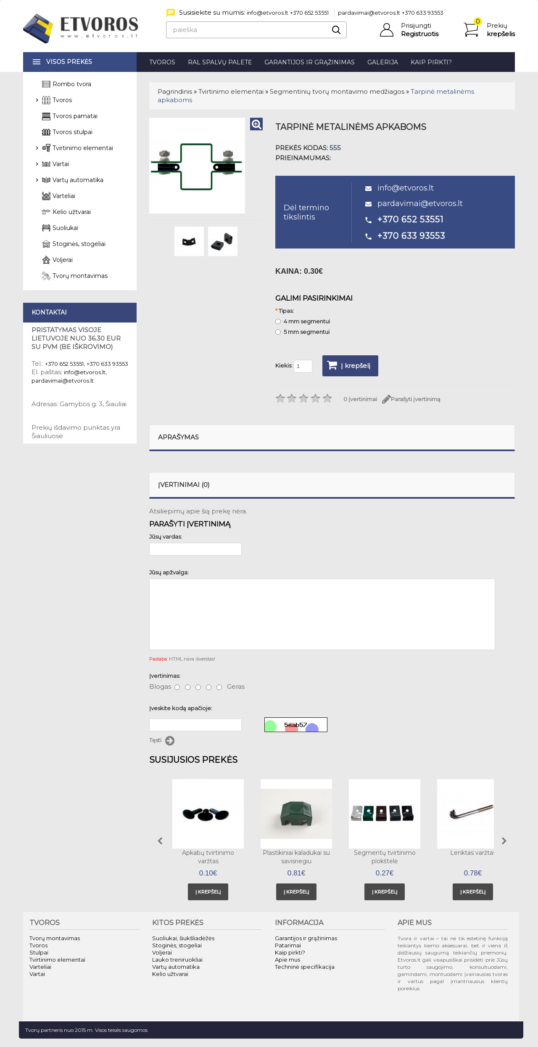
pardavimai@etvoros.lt (369, 12)
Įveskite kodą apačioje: (180, 708)
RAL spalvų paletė (220, 62)
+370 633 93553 (422, 12)
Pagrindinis (175, 91)
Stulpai (38, 952)
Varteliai (64, 196)
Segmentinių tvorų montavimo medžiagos (337, 91)
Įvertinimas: (164, 675)
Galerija (382, 62)
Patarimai (288, 945)
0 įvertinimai (360, 399)
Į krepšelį (348, 365)
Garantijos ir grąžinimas (309, 62)
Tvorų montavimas (80, 276)
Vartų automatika (78, 180)
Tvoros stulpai (72, 132)
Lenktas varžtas (473, 853)
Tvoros (162, 62)
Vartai (61, 164)
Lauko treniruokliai (177, 959)
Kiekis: (293, 366)
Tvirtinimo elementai (231, 91)
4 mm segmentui (302, 321)
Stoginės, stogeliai (79, 244)
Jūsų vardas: (165, 536)
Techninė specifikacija (305, 966)
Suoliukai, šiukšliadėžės (183, 938)
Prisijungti (416, 25)
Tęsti (161, 740)
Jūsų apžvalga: (169, 572)
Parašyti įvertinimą (411, 399)
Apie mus (287, 959)
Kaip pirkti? (431, 62)
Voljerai (63, 260)
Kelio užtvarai (72, 212)
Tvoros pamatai (75, 116)
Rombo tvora (72, 84)
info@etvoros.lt (267, 12)
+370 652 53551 (309, 12)
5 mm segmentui (302, 331)
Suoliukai (65, 228)
